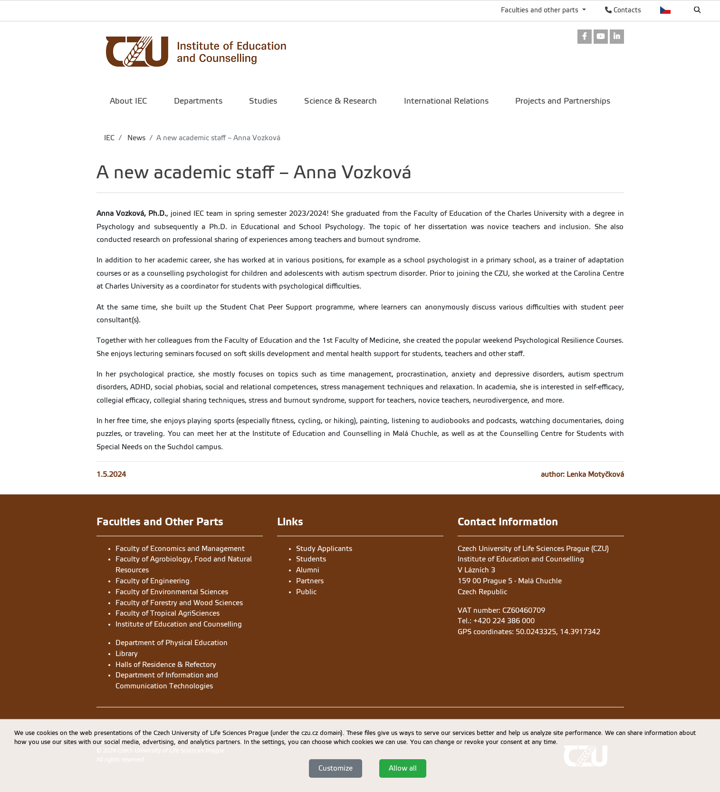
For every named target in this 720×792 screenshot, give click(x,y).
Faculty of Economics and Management (180, 548)
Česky (665, 10)
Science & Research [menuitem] (340, 101)
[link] (584, 37)
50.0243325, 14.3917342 (558, 632)
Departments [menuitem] (198, 101)
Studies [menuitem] (263, 101)
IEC (109, 138)
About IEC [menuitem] (128, 101)
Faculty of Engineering (152, 581)
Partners (310, 581)
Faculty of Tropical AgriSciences (167, 613)
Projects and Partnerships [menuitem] (562, 101)
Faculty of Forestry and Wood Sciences (179, 603)
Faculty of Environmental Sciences (171, 592)
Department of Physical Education (171, 643)
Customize (335, 768)
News (135, 138)
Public (306, 592)
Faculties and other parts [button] (540, 10)
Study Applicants (324, 548)
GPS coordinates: (487, 632)
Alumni (307, 570)
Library (126, 653)
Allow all (403, 768)
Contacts (623, 10)
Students (311, 559)
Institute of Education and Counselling (178, 624)
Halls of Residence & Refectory (165, 664)
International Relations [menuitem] (446, 101)
